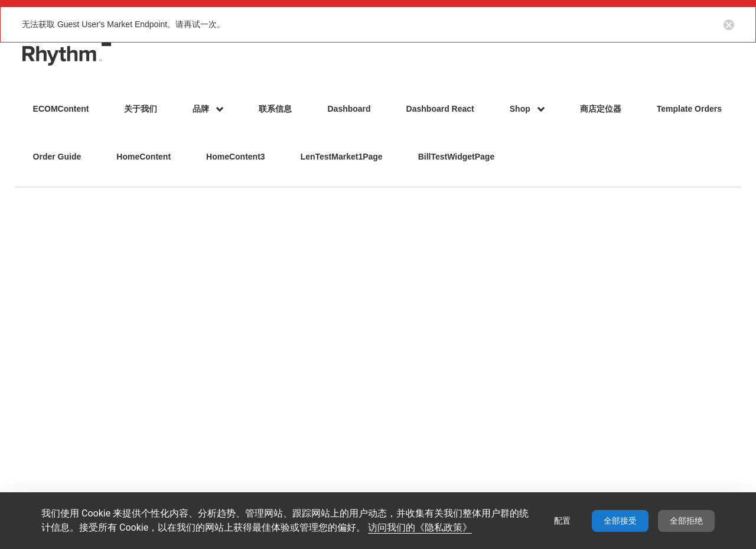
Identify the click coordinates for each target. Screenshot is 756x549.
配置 (562, 520)
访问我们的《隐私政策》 (420, 527)
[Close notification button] (729, 24)
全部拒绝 (686, 520)
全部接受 (620, 520)
